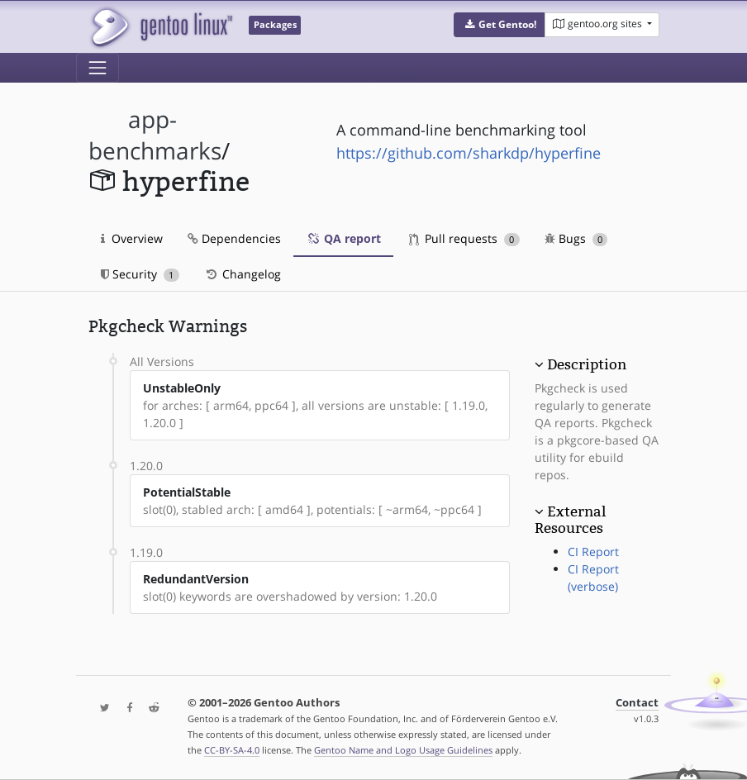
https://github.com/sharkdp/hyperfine (468, 153)
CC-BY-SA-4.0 (231, 750)
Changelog (242, 274)
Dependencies (234, 238)
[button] (499, 24)
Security (140, 274)
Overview (132, 238)
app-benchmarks (154, 135)
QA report (343, 238)
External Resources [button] (570, 519)
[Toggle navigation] (97, 68)
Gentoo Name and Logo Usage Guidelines (403, 750)
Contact (637, 703)
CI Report (593, 551)
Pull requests (464, 238)
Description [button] (586, 364)
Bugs (576, 238)
